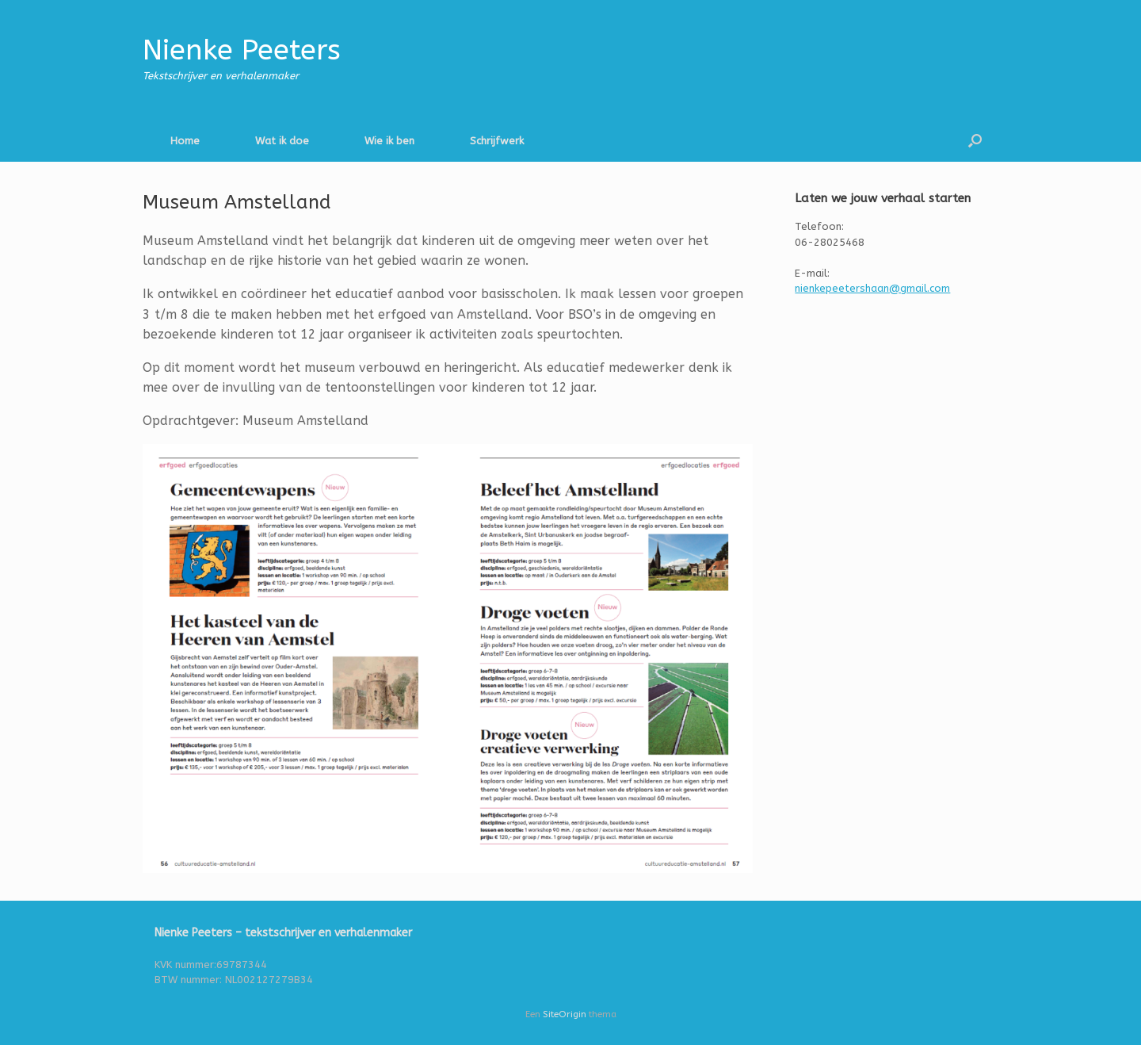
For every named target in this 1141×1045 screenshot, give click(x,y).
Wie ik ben (389, 141)
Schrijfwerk (497, 141)
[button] (975, 141)
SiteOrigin (564, 1014)
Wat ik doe (282, 141)
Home (185, 141)
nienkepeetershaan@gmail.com (872, 288)
